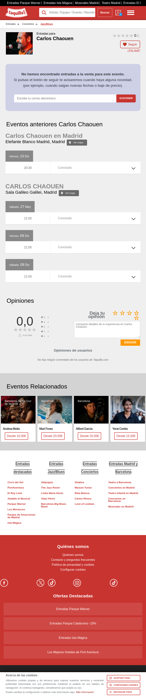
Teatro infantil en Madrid (123, 493)
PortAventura (16, 487)
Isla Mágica (14, 522)
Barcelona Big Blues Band (53, 505)
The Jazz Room (50, 487)
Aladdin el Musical (19, 498)
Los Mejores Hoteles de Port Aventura (72, 652)
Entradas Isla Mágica (58, 3)
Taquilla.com (14, 9)
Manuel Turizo (83, 487)
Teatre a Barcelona (119, 482)
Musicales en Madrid (120, 506)
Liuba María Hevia (52, 493)
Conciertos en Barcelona (116, 500)
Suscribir (126, 98)
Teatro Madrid (111, 3)
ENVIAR (130, 342)
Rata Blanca (82, 493)
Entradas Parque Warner (23, 3)
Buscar (105, 12)
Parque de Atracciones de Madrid (22, 516)
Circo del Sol (15, 482)
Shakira (79, 482)
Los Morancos (16, 509)
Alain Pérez (48, 498)
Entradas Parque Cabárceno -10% (73, 623)
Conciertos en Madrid (121, 487)
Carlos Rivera (83, 498)
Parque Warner (17, 503)
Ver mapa (78, 142)
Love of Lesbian (84, 503)
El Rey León (15, 493)
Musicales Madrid (87, 3)
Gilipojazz (47, 482)
